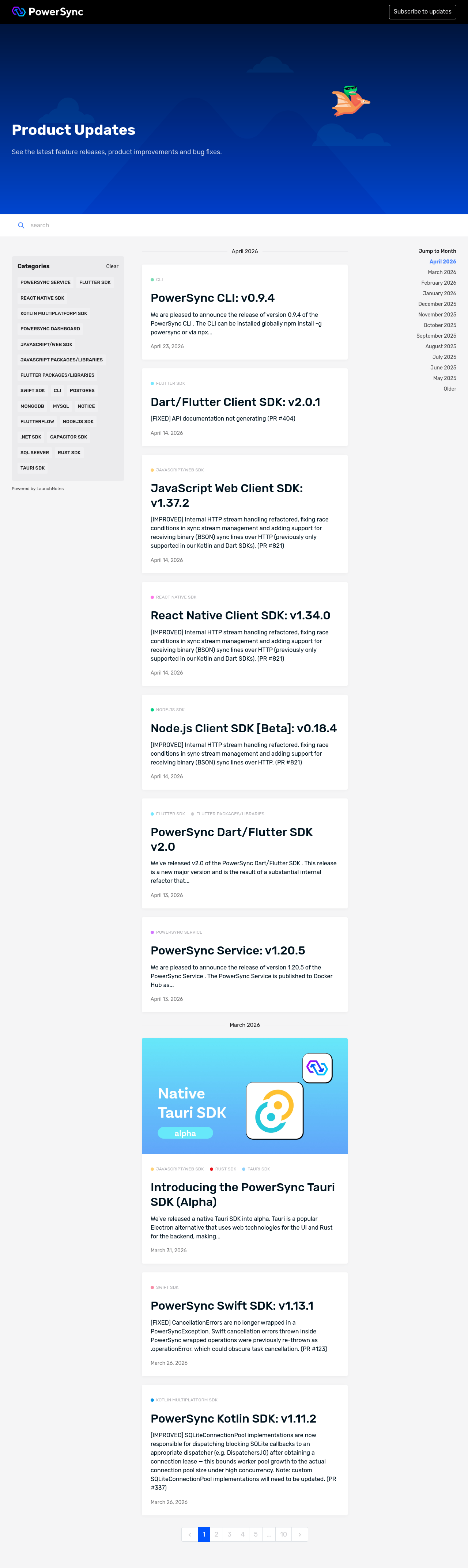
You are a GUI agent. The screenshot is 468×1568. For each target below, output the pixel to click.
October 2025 (440, 325)
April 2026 (443, 262)
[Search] (70, 225)
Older (450, 389)
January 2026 (439, 294)
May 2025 (444, 378)
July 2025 (444, 357)
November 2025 (437, 315)
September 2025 (436, 336)
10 (283, 1534)
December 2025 (437, 304)
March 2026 (442, 272)
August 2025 (441, 346)
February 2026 (438, 283)
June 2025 (443, 368)
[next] (299, 1534)
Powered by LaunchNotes (38, 488)
